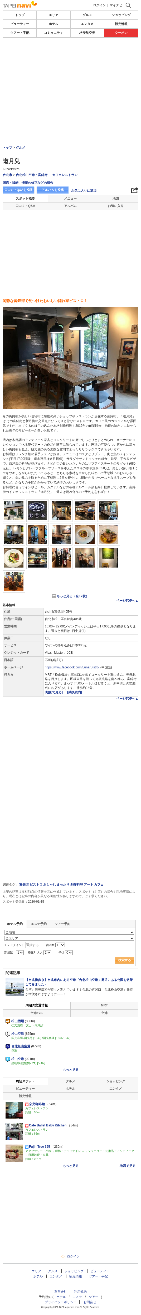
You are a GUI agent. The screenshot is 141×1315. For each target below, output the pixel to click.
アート (88, 884)
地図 (116, 198)
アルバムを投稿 (53, 190)
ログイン (99, 5)
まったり (63, 884)
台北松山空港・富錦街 (31, 175)
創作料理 (76, 884)
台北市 (7, 175)
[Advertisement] (70, 53)
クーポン (121, 33)
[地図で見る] (54, 692)
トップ (20, 15)
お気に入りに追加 (83, 191)
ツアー (93, 1297)
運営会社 (60, 1291)
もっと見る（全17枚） (73, 596)
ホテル (53, 24)
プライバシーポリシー (60, 1302)
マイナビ (116, 5)
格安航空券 (87, 33)
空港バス (36, 1013)
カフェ (99, 884)
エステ (77, 1297)
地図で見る (127, 1166)
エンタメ (87, 24)
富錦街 (24, 884)
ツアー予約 (62, 924)
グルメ (87, 15)
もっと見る (71, 1070)
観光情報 (121, 24)
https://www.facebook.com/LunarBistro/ (72, 667)
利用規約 (80, 1291)
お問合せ (90, 1302)
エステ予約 (39, 924)
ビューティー (19, 24)
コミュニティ (53, 33)
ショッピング (121, 15)
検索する (124, 960)
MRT (104, 1005)
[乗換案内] (74, 692)
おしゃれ (49, 884)
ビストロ (36, 884)
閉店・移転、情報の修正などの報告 (28, 183)
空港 (104, 1013)
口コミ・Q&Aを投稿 (18, 190)
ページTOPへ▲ (127, 600)
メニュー (70, 198)
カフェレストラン (64, 175)
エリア (53, 15)
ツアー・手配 (19, 33)
